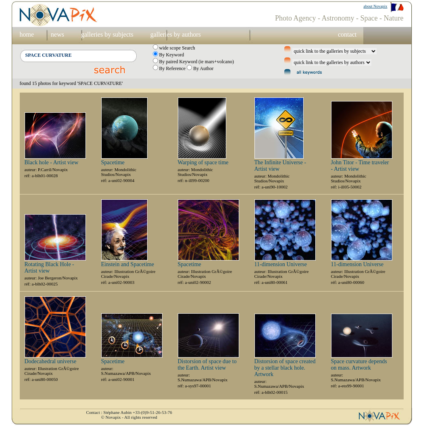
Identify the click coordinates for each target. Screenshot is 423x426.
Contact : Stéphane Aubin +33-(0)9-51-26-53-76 (129, 412)
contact (347, 34)
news (57, 34)
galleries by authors (175, 34)
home (27, 34)
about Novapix (375, 6)
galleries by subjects (107, 34)
